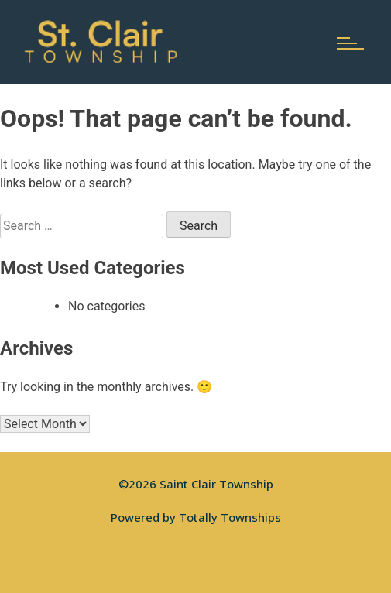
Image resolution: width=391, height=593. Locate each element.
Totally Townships (230, 517)
